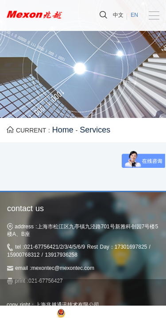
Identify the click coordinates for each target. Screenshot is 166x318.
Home (62, 129)
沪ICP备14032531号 (31, 313)
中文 (118, 15)
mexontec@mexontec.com (62, 268)
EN (134, 15)
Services (95, 129)
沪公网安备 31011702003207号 (106, 313)
